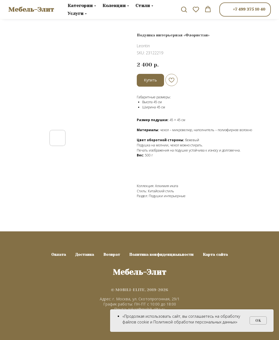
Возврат (111, 254)
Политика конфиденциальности (161, 254)
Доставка (84, 254)
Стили (142, 5)
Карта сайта (215, 254)
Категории (80, 5)
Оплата (58, 254)
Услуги (75, 13)
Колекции (114, 5)
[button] (184, 9)
